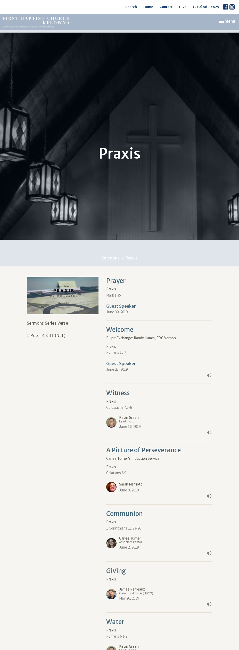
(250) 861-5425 (206, 7)
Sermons (110, 258)
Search (131, 7)
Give (182, 7)
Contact (166, 7)
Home (148, 7)
